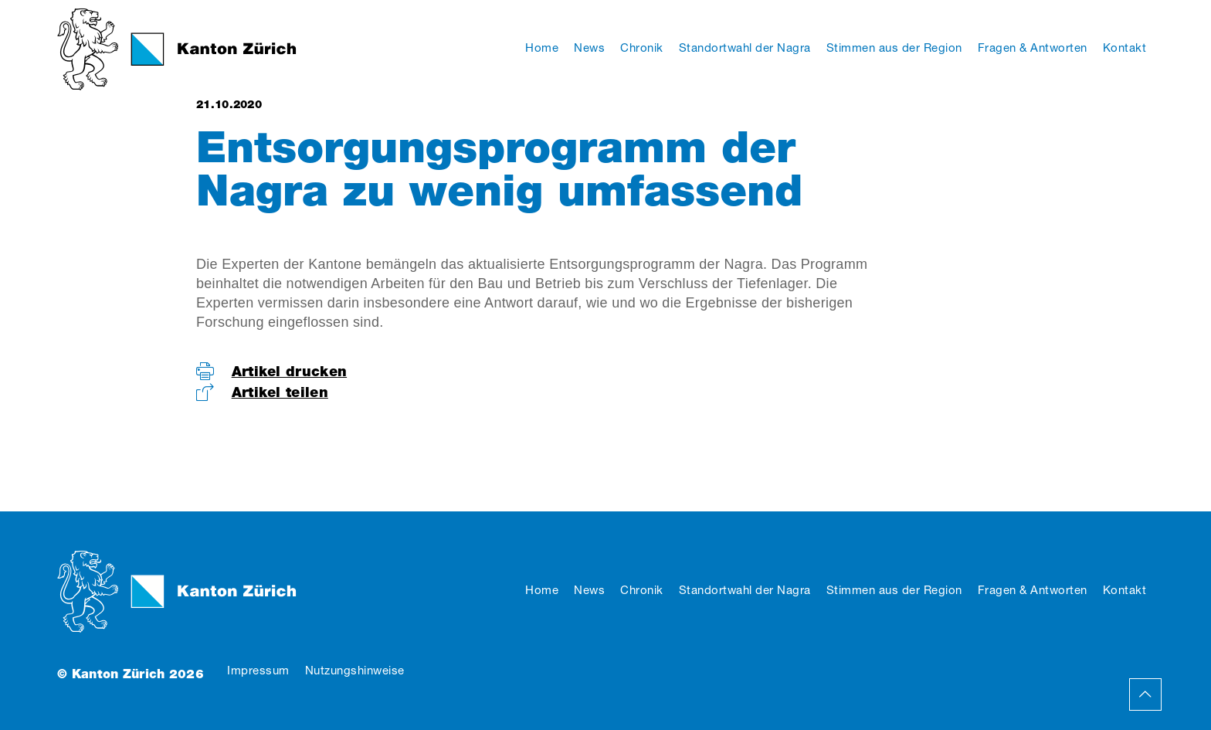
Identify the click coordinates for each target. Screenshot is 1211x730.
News (589, 589)
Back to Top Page (1145, 694)
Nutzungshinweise (355, 670)
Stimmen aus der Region (894, 589)
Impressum (258, 670)
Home (541, 589)
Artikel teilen (280, 392)
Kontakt (1125, 589)
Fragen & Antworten (1032, 589)
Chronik (641, 589)
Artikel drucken (290, 371)
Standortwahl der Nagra (745, 589)
